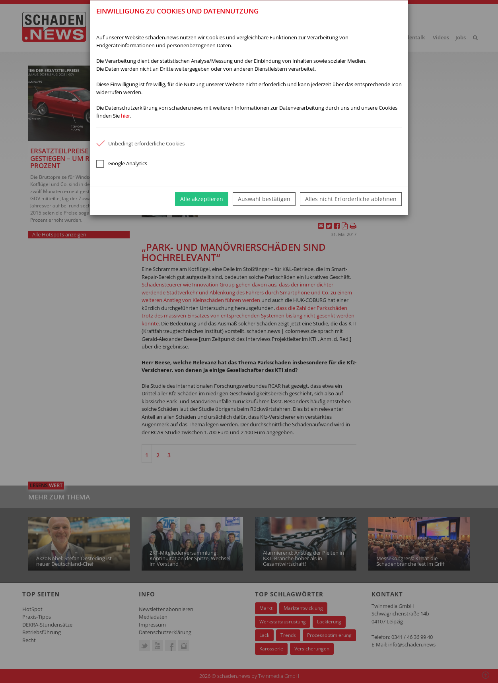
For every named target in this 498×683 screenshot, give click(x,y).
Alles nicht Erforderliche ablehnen (351, 199)
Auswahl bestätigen (264, 199)
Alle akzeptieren (201, 199)
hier (125, 115)
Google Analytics (121, 164)
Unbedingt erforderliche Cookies (140, 143)
